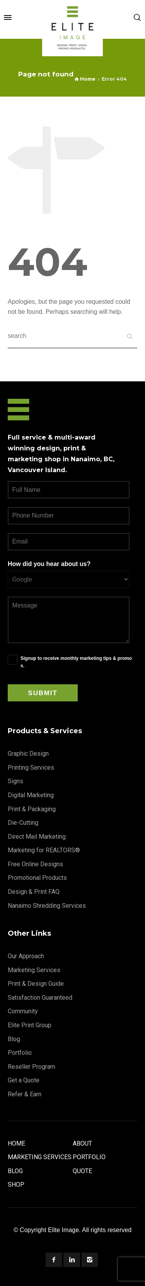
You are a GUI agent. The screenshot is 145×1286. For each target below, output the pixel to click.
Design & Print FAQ (34, 891)
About (82, 1143)
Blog (14, 1039)
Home (16, 1143)
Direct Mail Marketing (37, 836)
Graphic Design (28, 753)
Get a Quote (23, 1080)
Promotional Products (37, 877)
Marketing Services (34, 970)
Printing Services (31, 767)
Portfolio (20, 1052)
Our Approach (26, 956)
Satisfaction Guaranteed (40, 997)
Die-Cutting (23, 822)
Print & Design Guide (36, 983)
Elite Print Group (29, 1025)
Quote (82, 1171)
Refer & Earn (24, 1094)
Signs (15, 781)
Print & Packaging (32, 809)
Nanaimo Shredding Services (47, 905)
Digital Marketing (31, 795)
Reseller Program (31, 1066)
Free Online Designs (35, 864)
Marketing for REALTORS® (44, 850)
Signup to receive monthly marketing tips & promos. (76, 662)
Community (23, 1011)
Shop (16, 1184)
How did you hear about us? (49, 564)
